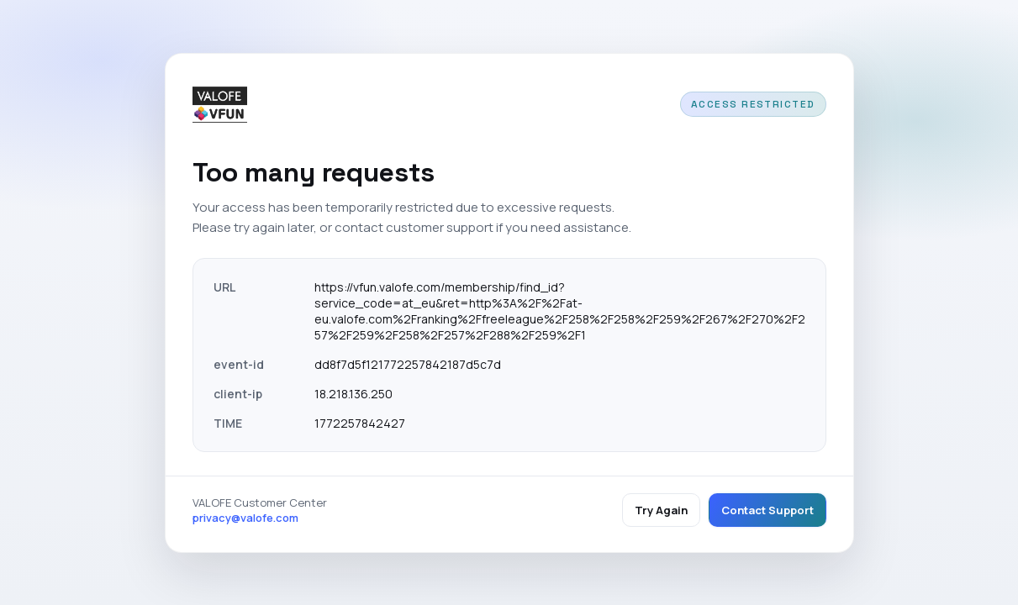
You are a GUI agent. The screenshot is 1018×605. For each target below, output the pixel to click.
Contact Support (767, 510)
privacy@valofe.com (245, 517)
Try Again (661, 510)
